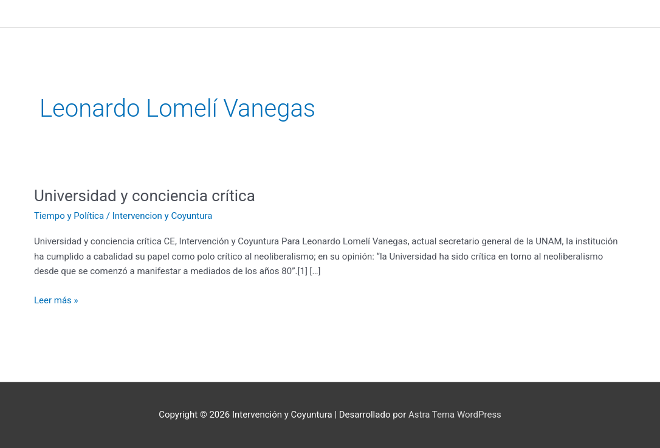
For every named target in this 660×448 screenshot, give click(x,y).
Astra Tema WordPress (454, 414)
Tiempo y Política (69, 215)
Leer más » (56, 299)
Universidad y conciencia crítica (144, 196)
